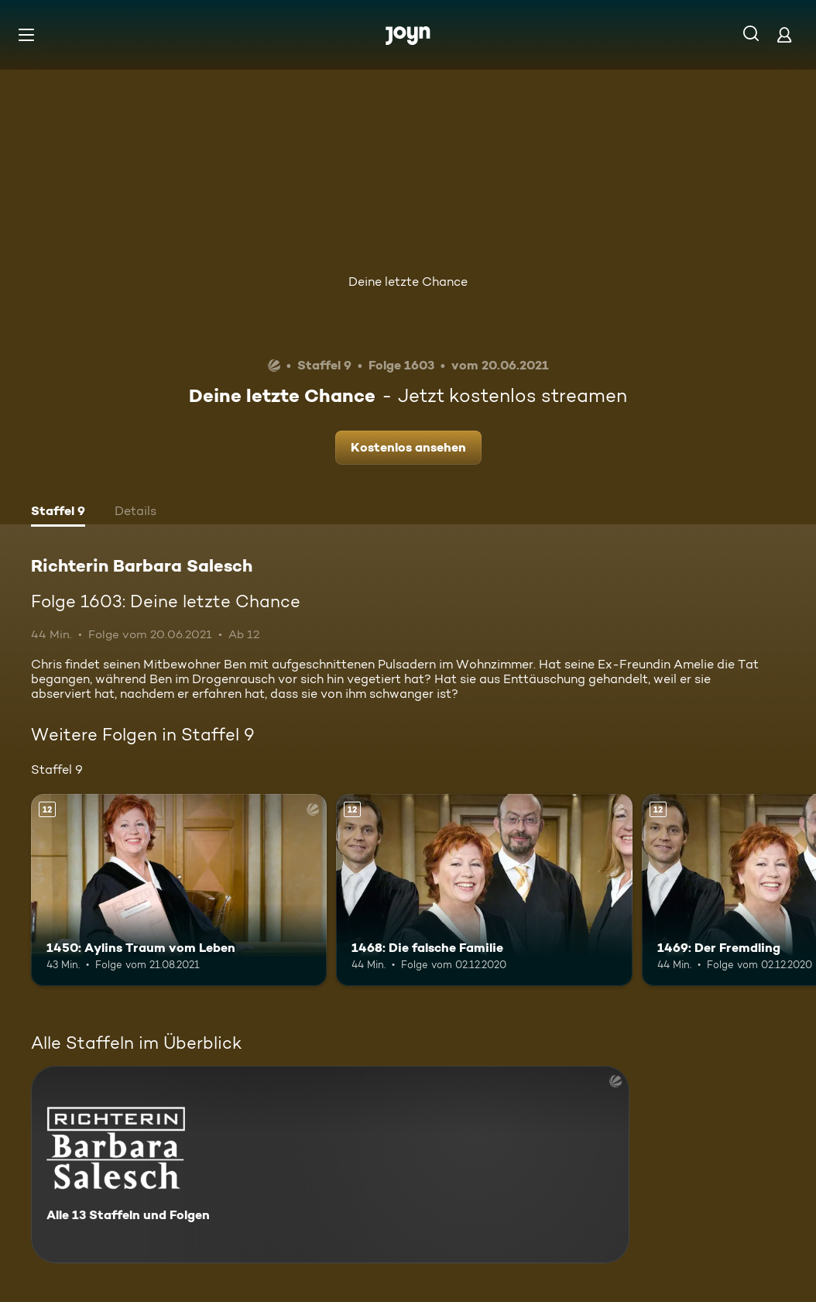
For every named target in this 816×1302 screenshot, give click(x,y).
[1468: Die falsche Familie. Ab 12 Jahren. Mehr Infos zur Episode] (484, 890)
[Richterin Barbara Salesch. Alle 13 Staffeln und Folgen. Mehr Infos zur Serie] (330, 1164)
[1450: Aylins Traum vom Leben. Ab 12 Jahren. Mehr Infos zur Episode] (179, 890)
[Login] (784, 34)
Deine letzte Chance (408, 281)
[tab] (58, 513)
